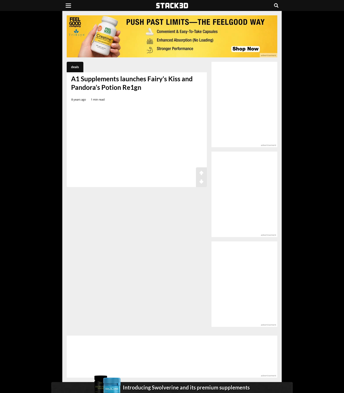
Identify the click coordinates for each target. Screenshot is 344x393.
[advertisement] (34, 97)
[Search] (276, 5)
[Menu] (68, 5)
